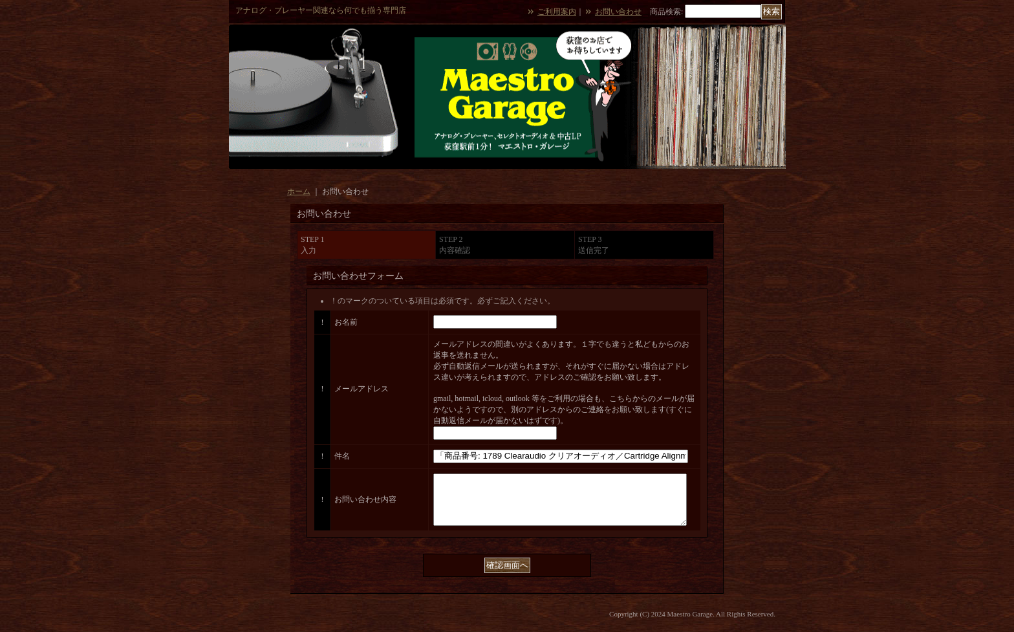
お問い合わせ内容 (365, 503)
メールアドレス (361, 388)
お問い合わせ (618, 11)
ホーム (298, 191)
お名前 (346, 322)
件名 (342, 456)
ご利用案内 (556, 11)
